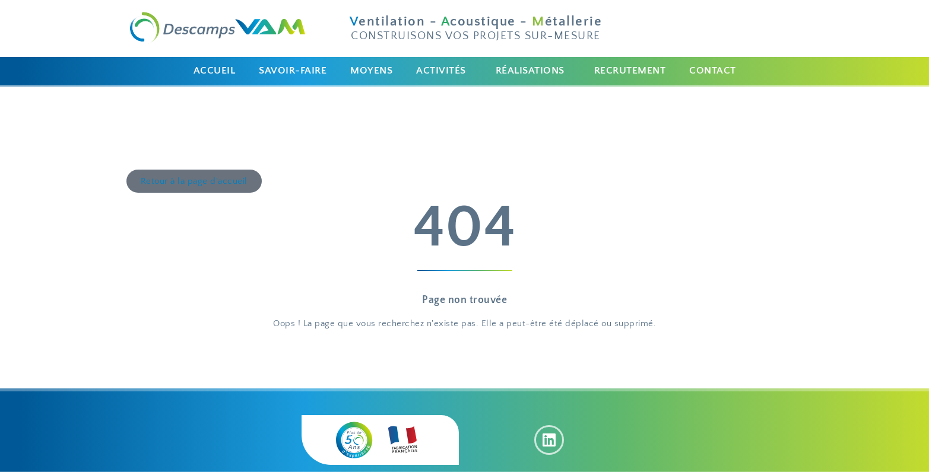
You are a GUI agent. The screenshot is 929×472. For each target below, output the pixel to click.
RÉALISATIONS (530, 70)
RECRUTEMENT (630, 70)
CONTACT (712, 70)
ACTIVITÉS (441, 70)
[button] (444, 71)
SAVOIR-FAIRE (292, 70)
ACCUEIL (215, 70)
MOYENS (371, 70)
